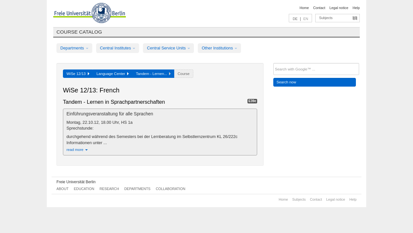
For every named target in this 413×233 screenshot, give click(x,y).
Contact (319, 8)
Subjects (326, 18)
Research (109, 189)
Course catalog (79, 32)
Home (304, 8)
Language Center (112, 74)
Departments (74, 48)
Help (356, 8)
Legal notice (338, 8)
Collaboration (171, 189)
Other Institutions (219, 48)
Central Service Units (168, 48)
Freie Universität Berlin (76, 182)
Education (84, 189)
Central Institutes (118, 48)
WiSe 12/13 (77, 74)
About (62, 189)
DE (295, 19)
